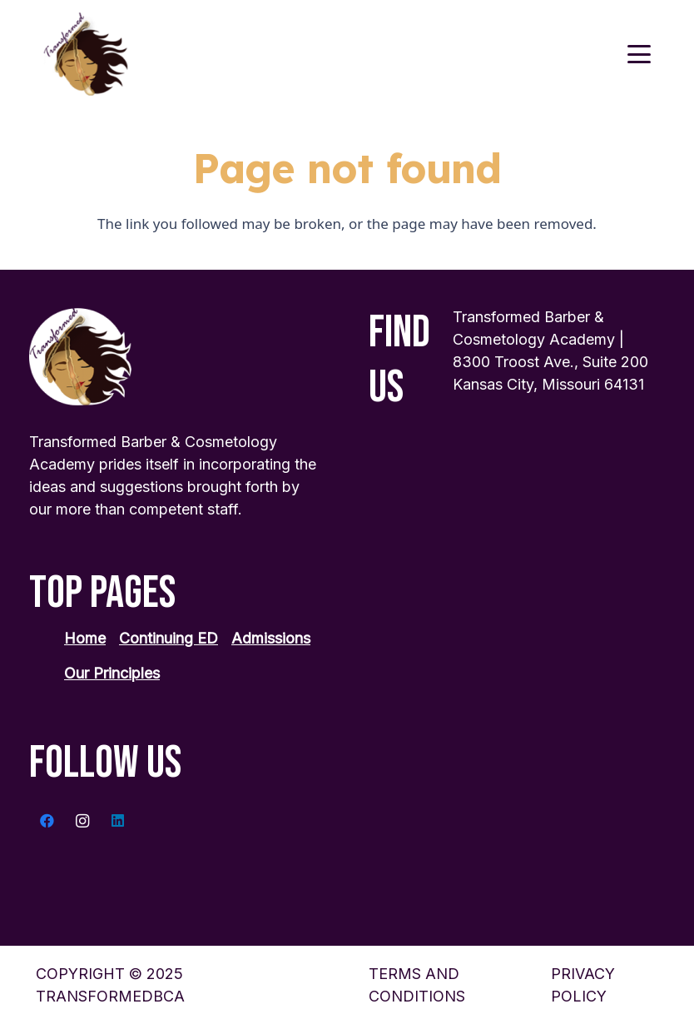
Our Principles (112, 673)
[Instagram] (83, 821)
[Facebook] (47, 821)
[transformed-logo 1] (86, 54)
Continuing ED (168, 638)
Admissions (270, 638)
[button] (639, 54)
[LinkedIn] (118, 821)
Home (85, 638)
